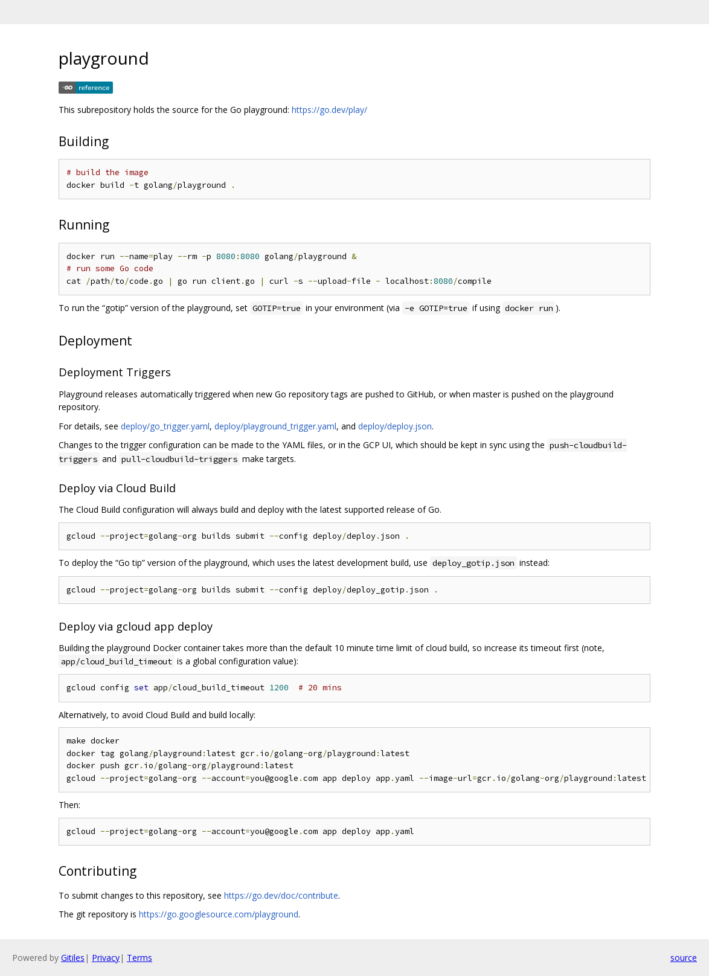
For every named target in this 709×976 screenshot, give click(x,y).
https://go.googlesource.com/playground (218, 914)
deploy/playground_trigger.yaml (275, 426)
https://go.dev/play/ (329, 109)
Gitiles (73, 957)
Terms (139, 957)
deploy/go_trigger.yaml (165, 426)
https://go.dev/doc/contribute (281, 895)
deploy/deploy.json (395, 426)
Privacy (106, 957)
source (683, 957)
